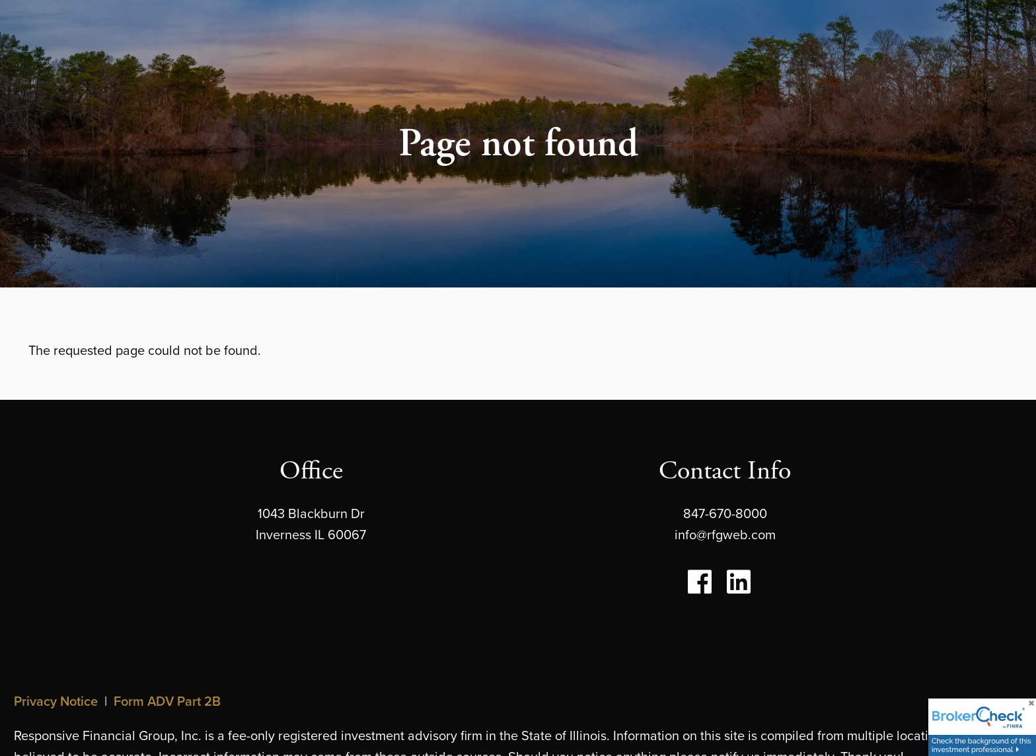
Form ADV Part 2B (167, 700)
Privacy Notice (56, 700)
